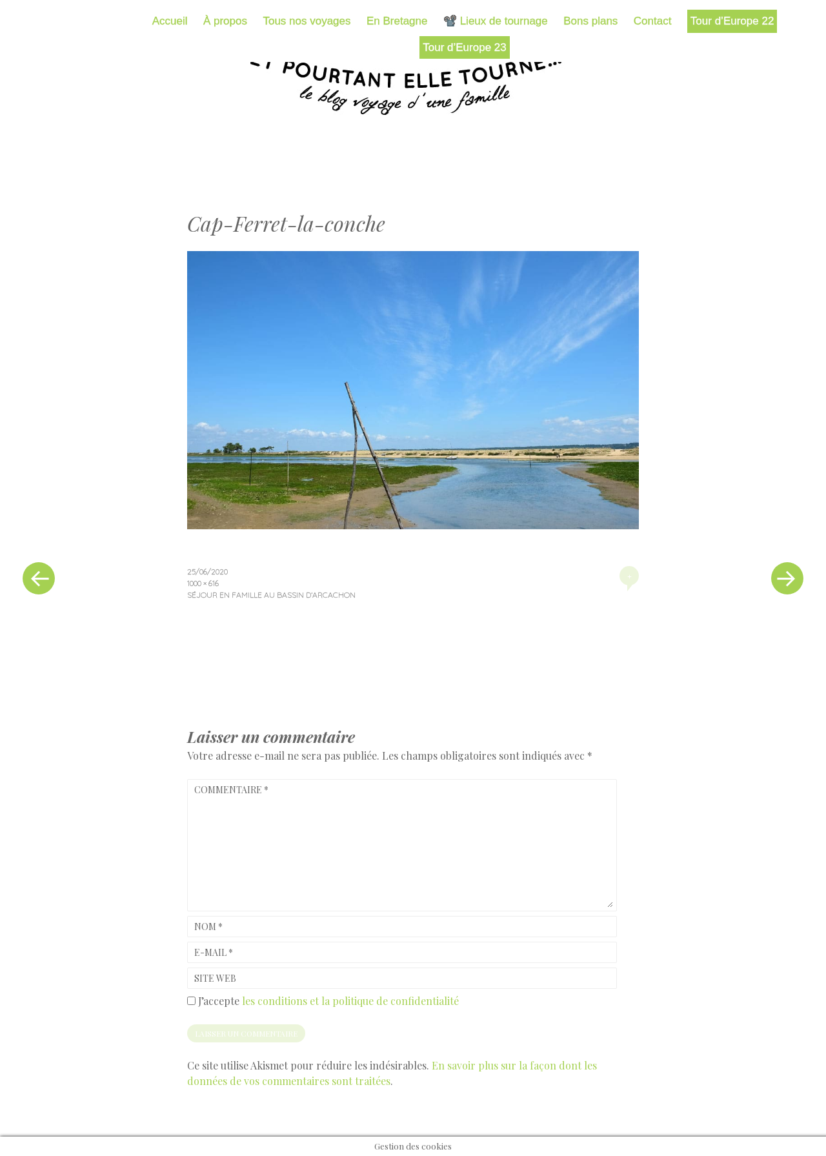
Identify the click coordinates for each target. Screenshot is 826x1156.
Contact (653, 21)
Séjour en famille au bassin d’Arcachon (271, 595)
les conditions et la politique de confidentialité (350, 1001)
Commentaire (231, 790)
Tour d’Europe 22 (732, 21)
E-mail (213, 952)
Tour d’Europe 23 (464, 47)
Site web (215, 978)
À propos (225, 21)
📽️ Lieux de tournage (495, 21)
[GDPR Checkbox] (191, 1001)
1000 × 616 (203, 583)
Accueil (170, 21)
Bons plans (590, 21)
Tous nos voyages (306, 21)
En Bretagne (397, 21)
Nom (208, 926)
